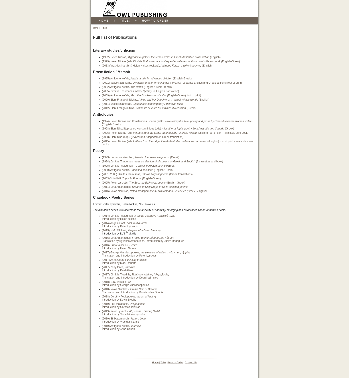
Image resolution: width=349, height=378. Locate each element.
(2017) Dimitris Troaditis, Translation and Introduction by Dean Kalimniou (135, 276)
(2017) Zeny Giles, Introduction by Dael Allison (118, 269)
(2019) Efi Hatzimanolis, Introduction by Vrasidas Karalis (124, 320)
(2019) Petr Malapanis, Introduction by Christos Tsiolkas (123, 305)
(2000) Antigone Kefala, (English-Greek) (137, 170)
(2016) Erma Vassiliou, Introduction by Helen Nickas (119, 247)
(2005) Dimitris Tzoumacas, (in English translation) (140, 91)
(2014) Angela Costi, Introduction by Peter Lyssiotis (125, 225)
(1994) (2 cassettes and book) (162, 161)
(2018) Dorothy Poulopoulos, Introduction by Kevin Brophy (129, 298)
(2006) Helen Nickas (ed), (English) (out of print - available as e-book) (175, 132)
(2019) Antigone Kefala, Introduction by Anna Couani (121, 327)
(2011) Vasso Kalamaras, (142, 103)
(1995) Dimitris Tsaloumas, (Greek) (138, 165)
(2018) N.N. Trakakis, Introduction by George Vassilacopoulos (125, 283)
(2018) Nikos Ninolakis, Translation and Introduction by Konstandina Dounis (132, 291)
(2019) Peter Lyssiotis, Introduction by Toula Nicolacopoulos (131, 313)
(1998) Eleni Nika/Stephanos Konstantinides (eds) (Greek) (168, 128)
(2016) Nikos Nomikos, (154, 191)
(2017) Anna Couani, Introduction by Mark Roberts (124, 261)
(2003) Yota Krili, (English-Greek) (131, 178)
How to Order (175, 362)
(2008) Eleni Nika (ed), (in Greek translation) (142, 137)
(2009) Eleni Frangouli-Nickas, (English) (155, 99)
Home (95, 27)
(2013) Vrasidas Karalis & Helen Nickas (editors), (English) (157, 65)
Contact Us (191, 362)
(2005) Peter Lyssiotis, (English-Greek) (143, 182)
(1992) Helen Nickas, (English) (161, 57)
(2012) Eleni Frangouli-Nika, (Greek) (149, 108)
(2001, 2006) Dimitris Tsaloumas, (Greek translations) (147, 174)
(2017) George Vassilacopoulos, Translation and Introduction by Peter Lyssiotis (146, 254)
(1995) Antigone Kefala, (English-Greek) (147, 78)
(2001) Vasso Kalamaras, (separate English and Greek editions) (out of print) (172, 82)
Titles (104, 27)
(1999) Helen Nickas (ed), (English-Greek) (171, 61)
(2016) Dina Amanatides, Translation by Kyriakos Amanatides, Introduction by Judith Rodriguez (143, 239)
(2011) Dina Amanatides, (145, 186)
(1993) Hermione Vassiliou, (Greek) (140, 157)
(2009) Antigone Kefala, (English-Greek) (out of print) (151, 95)
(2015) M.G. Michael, (131, 230)
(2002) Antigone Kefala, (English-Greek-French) (137, 87)
